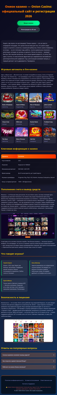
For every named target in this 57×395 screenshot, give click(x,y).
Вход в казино (28, 23)
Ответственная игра (46, 380)
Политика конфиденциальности (14, 380)
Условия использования (32, 380)
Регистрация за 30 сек (28, 29)
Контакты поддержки (28, 384)
